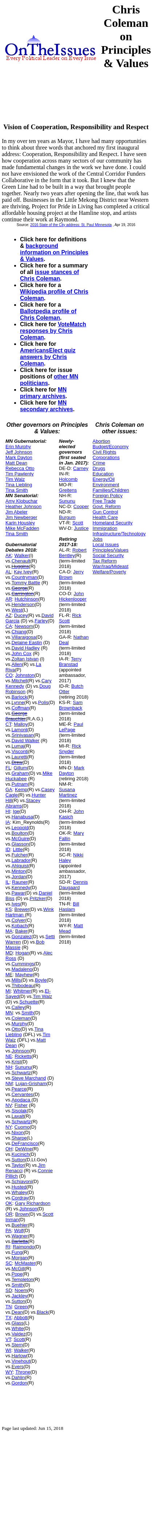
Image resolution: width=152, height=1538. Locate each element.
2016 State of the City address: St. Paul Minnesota (71, 225)
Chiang (19, 631)
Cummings (23, 963)
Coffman (20, 708)
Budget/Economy (111, 446)
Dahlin (18, 1377)
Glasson (20, 844)
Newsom (24, 626)
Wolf (19, 1230)
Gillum (20, 767)
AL (8, 571)
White (18, 1328)
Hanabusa (22, 816)
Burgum (67, 517)
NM (9, 1083)
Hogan (22, 953)
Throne (22, 1372)
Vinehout (21, 1361)
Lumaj (18, 746)
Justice (81, 528)
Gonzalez (22, 936)
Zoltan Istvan (25, 659)
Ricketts (23, 1056)
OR (9, 1214)
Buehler (20, 1225)
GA (8, 789)
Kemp (21, 789)
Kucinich (20, 1154)
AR (8, 599)
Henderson (23, 604)
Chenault (21, 561)
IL (7, 882)
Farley (41, 620)
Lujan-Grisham (30, 1083)
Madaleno (22, 969)
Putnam (20, 784)
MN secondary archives (46, 406)
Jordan (19, 876)
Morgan (20, 1257)
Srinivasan (23, 735)
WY (9, 1372)
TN (8, 1306)
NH (8, 1067)
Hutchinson (26, 599)
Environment (106, 484)
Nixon (18, 1132)
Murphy (19, 1023)
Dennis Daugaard (73, 884)
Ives (16, 904)
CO (9, 675)
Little (18, 849)
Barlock (19, 697)
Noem (21, 1290)
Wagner (20, 1236)
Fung (17, 1252)
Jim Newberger (21, 517)
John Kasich (71, 814)
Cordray (20, 1197)
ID (7, 849)
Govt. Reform (107, 506)
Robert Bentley (73, 552)
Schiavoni (22, 1181)
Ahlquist (20, 865)
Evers (18, 1366)
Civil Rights (104, 452)
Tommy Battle (26, 582)
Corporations (106, 457)
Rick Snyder (70, 748)
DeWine (23, 1149)
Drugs (99, 468)
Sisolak (19, 1110)
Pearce (19, 1089)
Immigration (105, 528)
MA (9, 931)
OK (8, 1203)
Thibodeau (23, 985)
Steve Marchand (29, 1078)
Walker (22, 555)
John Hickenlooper (73, 596)
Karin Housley (20, 522)
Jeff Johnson (18, 452)
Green (21, 1306)
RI (7, 1246)
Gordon (19, 1383)
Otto (16, 1029)
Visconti (20, 751)
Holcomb (68, 479)
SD (8, 1290)
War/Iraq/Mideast (111, 566)
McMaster (25, 1263)
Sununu (23, 1067)
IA (7, 822)
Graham (20, 773)
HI (7, 811)
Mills (16, 980)
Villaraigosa (24, 637)
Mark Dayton (18, 457)
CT (8, 724)
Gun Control (105, 512)
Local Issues (106, 544)
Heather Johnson (23, 506)
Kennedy (21, 887)
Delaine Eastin (27, 642)
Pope (17, 1274)
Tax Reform (105, 561)
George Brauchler (16, 716)
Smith (27, 1012)
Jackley (19, 1295)
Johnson (20, 1051)
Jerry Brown (71, 574)
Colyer (18, 920)
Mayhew (24, 974)
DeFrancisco (25, 1143)
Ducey (21, 615)
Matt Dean (16, 463)
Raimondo (23, 1246)
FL (8, 767)
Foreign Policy (108, 495)
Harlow (19, 1355)
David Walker (26, 740)
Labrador (21, 860)
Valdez (19, 1334)
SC (8, 1263)
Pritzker (37, 898)
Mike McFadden (22, 528)
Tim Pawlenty (19, 473)
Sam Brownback (71, 705)
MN (9, 1012)
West (17, 610)
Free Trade (104, 501)
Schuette (28, 1002)
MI (8, 991)
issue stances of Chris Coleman (49, 275)
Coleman (21, 1018)
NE (8, 1056)
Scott (18, 1339)
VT (8, 1339)
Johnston (25, 675)
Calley (18, 1007)
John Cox (22, 653)
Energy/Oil (104, 479)
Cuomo (22, 1127)
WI (8, 1350)
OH (9, 1149)
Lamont (19, 729)
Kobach (20, 925)
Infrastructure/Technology (119, 533)
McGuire (20, 838)
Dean (17, 1312)
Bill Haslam (69, 906)
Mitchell (20, 680)
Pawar (18, 893)
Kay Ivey (23, 571)
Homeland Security (113, 522)
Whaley (19, 1192)
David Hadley (26, 648)
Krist (16, 1061)
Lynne (18, 702)
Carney (80, 468)
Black (42, 1312)
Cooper (81, 506)
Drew (17, 762)
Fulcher (19, 855)
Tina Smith (16, 490)
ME (9, 974)
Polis (43, 702)
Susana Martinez (68, 792)
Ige (16, 811)
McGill (18, 1268)
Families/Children (111, 490)
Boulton (20, 833)
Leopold (20, 827)
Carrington (23, 593)
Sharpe (19, 1138)
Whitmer (22, 991)
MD (9, 953)
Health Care (105, 517)
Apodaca (22, 1100)
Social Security (108, 555)
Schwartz (21, 1072)
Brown (22, 1214)
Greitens (68, 490)
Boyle (41, 980)
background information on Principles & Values (54, 252)
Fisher (21, 1105)
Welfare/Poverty (109, 571)
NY (8, 1127)
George (19, 588)
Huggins (20, 566)
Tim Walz (15, 479)
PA (8, 1230)
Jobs (98, 539)
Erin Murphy (18, 446)
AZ (8, 615)
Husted (19, 1187)
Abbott (21, 1317)
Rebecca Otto (20, 468)
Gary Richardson (33, 1203)
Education (103, 473)
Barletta (20, 1241)
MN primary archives (43, 392)
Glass (18, 1323)
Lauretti (19, 757)
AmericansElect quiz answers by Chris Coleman (48, 357)
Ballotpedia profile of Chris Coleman (48, 314)
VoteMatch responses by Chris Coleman (53, 330)
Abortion (101, 441)
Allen (17, 664)
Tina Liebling (18, 484)
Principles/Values (111, 550)
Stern (17, 1344)
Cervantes (22, 1094)
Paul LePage (71, 726)
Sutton (18, 1159)
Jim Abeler (16, 512)
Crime (99, 463)
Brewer (22, 909)
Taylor (18, 1165)
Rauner (20, 882)
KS (8, 909)
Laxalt (18, 1116)
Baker (21, 931)
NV (8, 1105)
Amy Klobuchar (21, 501)
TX (8, 1317)
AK (8, 555)
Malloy (21, 724)
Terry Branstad (70, 661)
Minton (19, 871)
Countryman (24, 577)
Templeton (22, 1279)
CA (8, 626)
